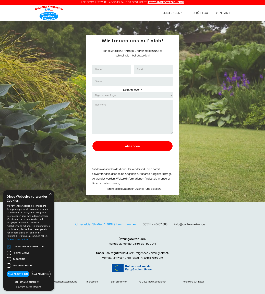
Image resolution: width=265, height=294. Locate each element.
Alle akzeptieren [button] (18, 274)
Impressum (92, 281)
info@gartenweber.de (189, 224)
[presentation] (132, 158)
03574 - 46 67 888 (155, 224)
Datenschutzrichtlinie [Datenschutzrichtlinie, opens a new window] (17, 239)
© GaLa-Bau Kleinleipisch (152, 281)
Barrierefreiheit (119, 281)
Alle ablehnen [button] (40, 274)
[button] (172, 13)
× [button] (50, 194)
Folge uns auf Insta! (193, 281)
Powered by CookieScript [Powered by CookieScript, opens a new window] (28, 287)
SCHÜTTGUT (201, 13)
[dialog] (28, 240)
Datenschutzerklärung (136, 189)
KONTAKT (223, 13)
